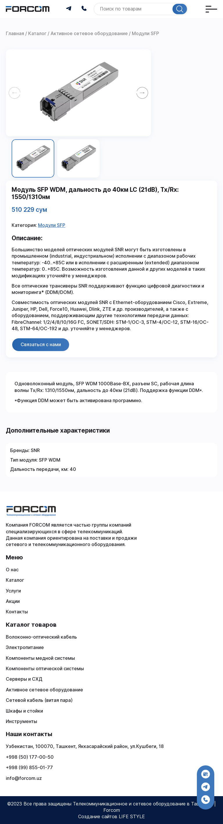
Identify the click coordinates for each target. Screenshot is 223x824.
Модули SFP (51, 225)
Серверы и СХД (24, 679)
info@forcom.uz (24, 778)
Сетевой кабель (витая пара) (39, 700)
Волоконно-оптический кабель (41, 637)
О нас (12, 569)
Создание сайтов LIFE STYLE (111, 816)
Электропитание (25, 647)
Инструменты (21, 721)
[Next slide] (142, 93)
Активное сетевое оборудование (44, 690)
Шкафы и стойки (24, 711)
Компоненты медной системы (40, 658)
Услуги (13, 591)
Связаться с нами (41, 344)
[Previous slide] (14, 93)
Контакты (17, 612)
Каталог (15, 580)
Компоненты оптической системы (45, 668)
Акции (13, 601)
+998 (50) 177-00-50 (30, 757)
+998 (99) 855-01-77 (29, 767)
